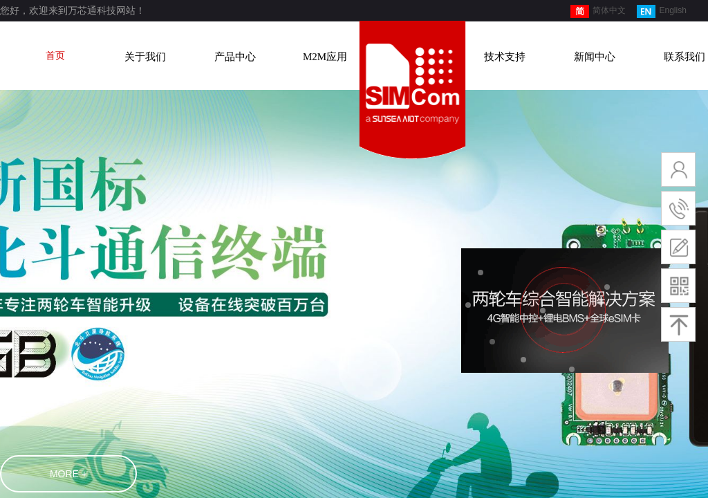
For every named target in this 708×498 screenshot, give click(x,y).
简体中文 (598, 11)
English (661, 11)
